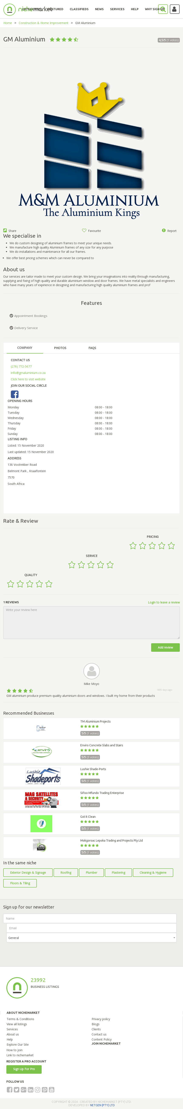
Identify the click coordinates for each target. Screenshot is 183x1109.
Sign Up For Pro (24, 1069)
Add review (165, 647)
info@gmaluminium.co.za (28, 373)
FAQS (92, 348)
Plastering (118, 872)
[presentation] (38, 950)
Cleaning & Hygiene (153, 872)
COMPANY (24, 348)
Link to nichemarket (20, 1055)
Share (9, 231)
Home (7, 23)
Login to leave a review (164, 602)
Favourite (91, 231)
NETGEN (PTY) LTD (102, 1105)
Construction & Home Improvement (43, 23)
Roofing (65, 872)
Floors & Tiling (20, 883)
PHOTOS (60, 348)
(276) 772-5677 (21, 366)
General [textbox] (13, 938)
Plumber (91, 872)
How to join (14, 1050)
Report (169, 231)
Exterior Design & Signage (28, 872)
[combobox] (91, 937)
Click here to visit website (28, 379)
